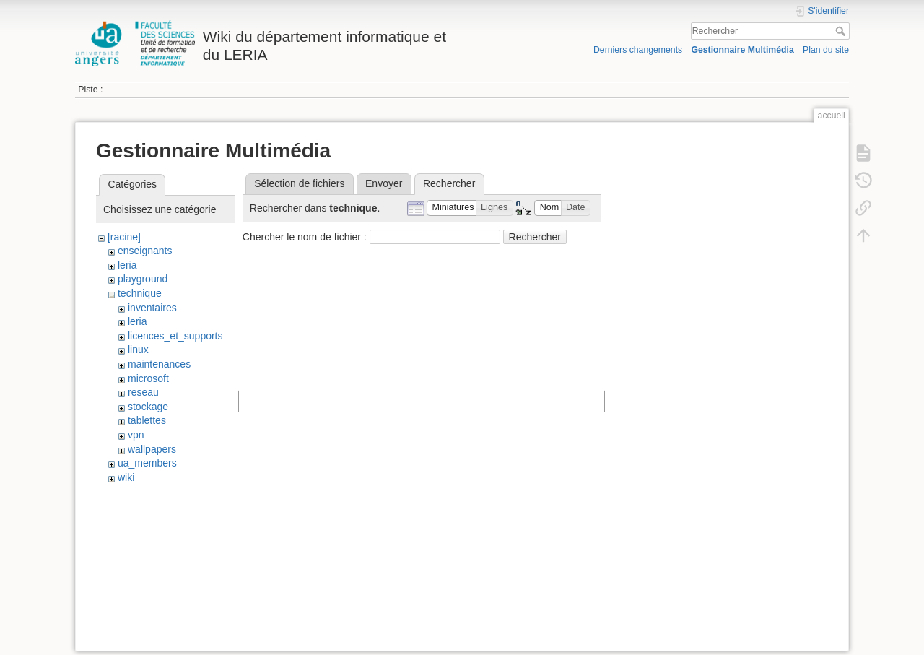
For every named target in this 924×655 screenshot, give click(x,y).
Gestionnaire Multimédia (742, 50)
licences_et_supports (175, 336)
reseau (143, 392)
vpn (136, 435)
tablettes (147, 420)
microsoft (148, 378)
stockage (148, 406)
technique (140, 293)
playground (142, 279)
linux (138, 349)
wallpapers (152, 449)
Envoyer (383, 183)
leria (127, 265)
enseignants (145, 250)
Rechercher (842, 31)
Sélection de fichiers (299, 183)
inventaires (152, 307)
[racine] (124, 237)
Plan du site (826, 50)
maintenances (159, 364)
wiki (126, 477)
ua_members (147, 463)
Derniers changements (637, 50)
